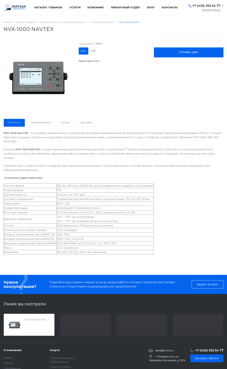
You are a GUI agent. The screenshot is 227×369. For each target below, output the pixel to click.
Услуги (55, 350)
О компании (13, 350)
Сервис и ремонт (60, 366)
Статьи (8, 358)
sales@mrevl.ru (164, 350)
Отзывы (8, 363)
